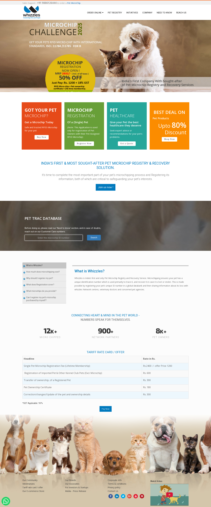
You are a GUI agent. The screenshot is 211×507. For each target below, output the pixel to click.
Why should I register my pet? (39, 278)
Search (94, 237)
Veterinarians (28, 483)
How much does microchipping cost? (43, 272)
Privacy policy (114, 487)
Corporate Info (115, 480)
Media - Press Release (75, 491)
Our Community (29, 480)
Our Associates (72, 483)
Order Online (95, 12)
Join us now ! (105, 187)
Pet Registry (115, 12)
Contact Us (113, 491)
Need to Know (164, 12)
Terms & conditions (117, 483)
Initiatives (132, 12)
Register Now (84, 143)
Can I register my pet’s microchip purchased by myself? (41, 298)
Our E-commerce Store (33, 491)
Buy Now (41, 137)
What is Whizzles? (34, 265)
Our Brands (70, 480)
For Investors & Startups (76, 487)
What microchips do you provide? (41, 291)
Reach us (181, 12)
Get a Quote (126, 143)
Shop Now (169, 139)
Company (147, 12)
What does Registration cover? (40, 284)
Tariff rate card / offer (32, 487)
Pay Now (105, 409)
